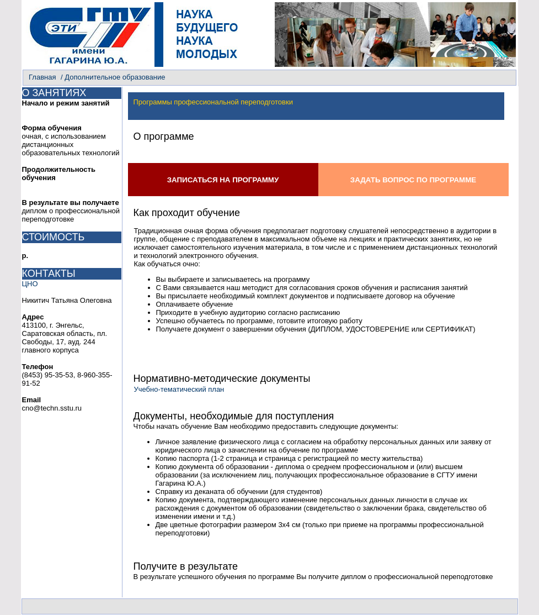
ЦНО (30, 284)
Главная (42, 77)
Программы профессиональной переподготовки (213, 102)
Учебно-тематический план (179, 389)
